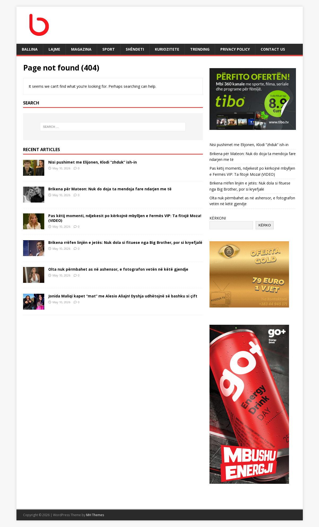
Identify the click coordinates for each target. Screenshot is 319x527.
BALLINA (30, 49)
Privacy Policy (235, 49)
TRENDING (199, 49)
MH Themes (95, 515)
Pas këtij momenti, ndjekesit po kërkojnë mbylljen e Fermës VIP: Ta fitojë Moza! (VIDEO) (124, 218)
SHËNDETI (135, 49)
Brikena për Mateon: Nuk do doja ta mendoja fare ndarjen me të (110, 188)
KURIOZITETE (167, 49)
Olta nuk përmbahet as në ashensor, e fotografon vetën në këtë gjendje (118, 269)
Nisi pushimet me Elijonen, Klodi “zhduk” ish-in (92, 162)
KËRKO (265, 225)
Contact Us (273, 49)
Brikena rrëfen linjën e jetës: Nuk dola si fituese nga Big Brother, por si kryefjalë (125, 242)
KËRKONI (217, 218)
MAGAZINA (81, 49)
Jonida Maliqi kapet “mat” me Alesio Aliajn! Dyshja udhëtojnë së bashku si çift (122, 295)
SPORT (108, 49)
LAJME (54, 49)
